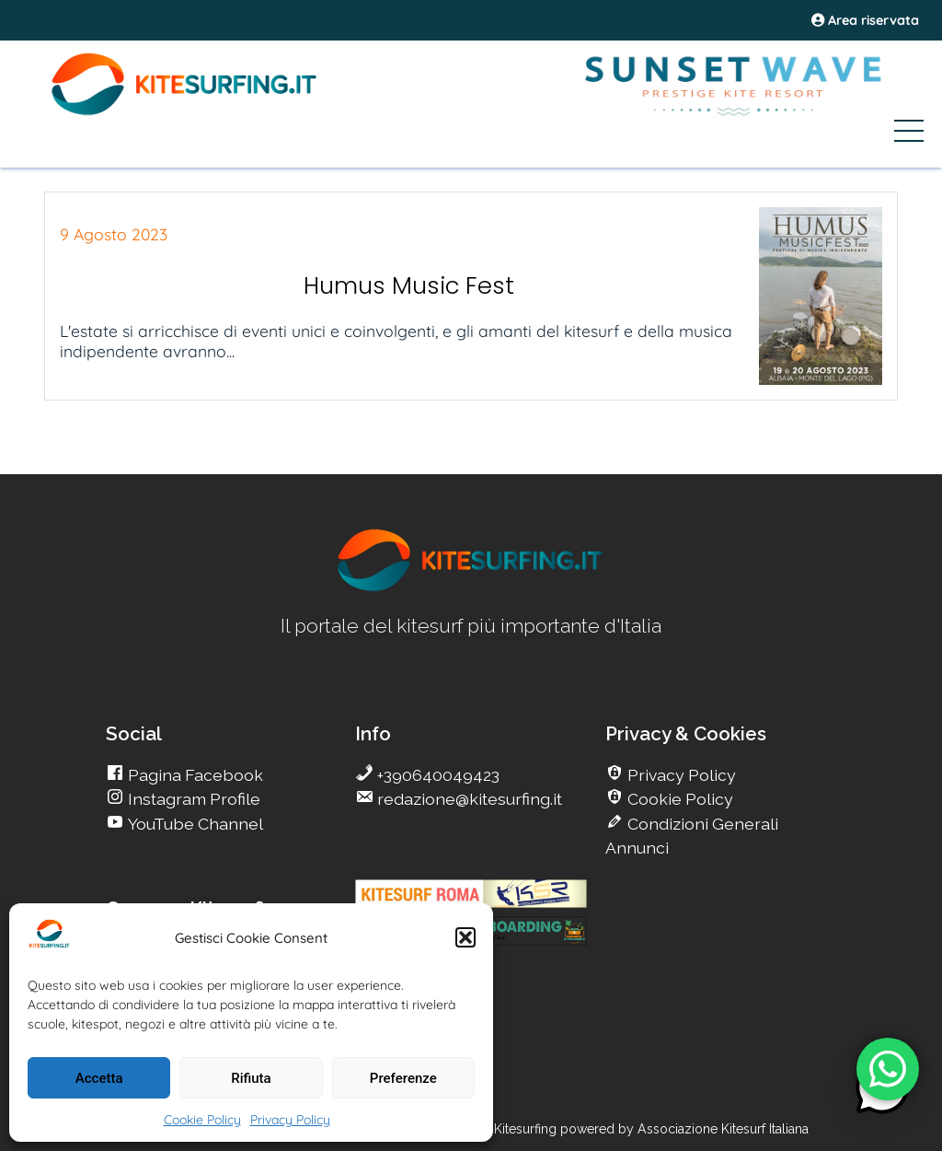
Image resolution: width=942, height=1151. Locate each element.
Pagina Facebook (193, 775)
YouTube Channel (193, 823)
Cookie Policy (202, 1119)
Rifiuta (250, 1078)
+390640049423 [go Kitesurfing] (436, 775)
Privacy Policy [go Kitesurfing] (680, 775)
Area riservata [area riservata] (865, 20)
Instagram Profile (192, 798)
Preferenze (403, 1078)
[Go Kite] (185, 112)
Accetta (99, 1078)
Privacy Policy (290, 1119)
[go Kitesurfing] (471, 588)
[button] (465, 937)
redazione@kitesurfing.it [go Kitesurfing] (467, 798)
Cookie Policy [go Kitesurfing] (678, 798)
